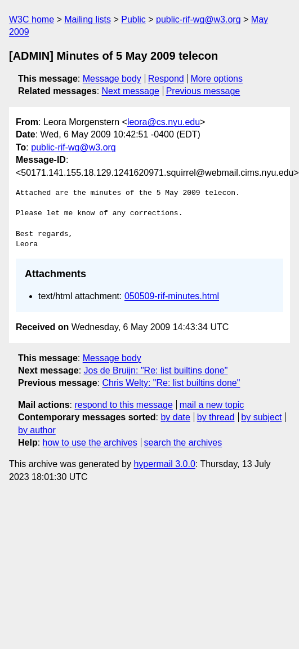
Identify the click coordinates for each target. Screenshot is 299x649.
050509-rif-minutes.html (171, 296)
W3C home (31, 19)
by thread (216, 417)
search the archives (183, 442)
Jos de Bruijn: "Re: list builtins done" (156, 370)
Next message (130, 91)
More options (217, 78)
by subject (261, 417)
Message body (112, 78)
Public (133, 19)
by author (37, 430)
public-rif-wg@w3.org (198, 19)
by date (175, 417)
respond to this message (123, 405)
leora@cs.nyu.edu (163, 122)
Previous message (203, 91)
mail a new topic (212, 405)
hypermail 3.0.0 (164, 464)
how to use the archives (90, 442)
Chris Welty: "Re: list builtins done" (171, 383)
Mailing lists (87, 19)
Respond (166, 78)
